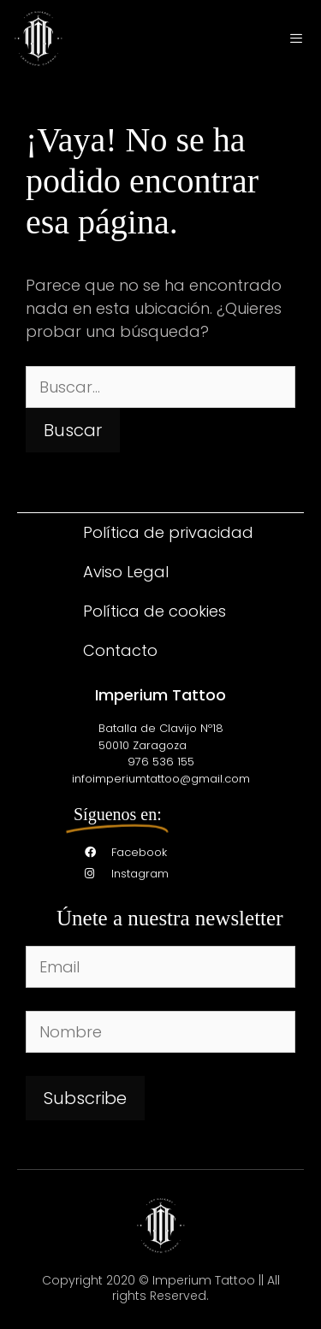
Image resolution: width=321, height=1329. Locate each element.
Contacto (120, 650)
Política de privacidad (168, 532)
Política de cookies (154, 611)
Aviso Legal (126, 571)
